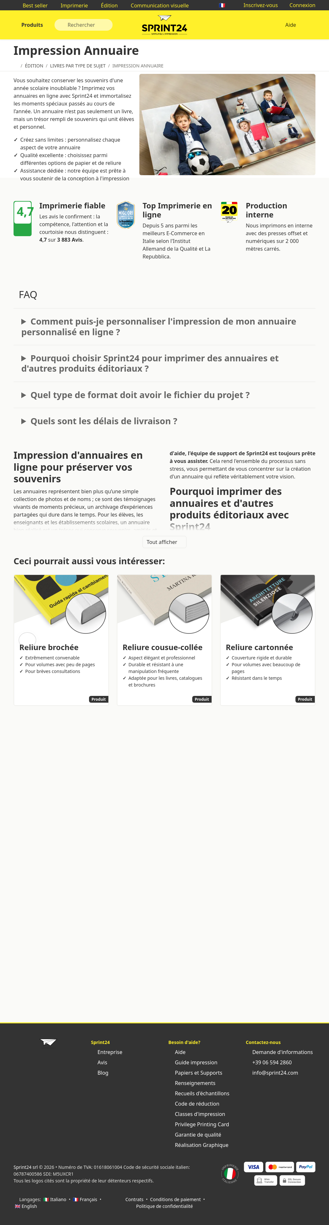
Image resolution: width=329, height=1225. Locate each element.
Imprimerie (71, 5)
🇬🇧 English (26, 1206)
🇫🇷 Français (85, 1199)
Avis (99, 1062)
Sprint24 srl (26, 1167)
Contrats (134, 1199)
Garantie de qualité (194, 1134)
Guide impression (192, 1062)
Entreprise (106, 1052)
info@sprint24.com (272, 1072)
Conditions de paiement (175, 1199)
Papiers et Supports (195, 1072)
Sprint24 (164, 26)
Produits (31, 24)
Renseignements (191, 1083)
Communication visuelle (156, 5)
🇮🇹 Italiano (55, 1199)
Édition (106, 5)
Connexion (299, 5)
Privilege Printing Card (198, 1124)
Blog (99, 1072)
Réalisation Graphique (198, 1145)
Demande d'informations (279, 1052)
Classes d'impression (196, 1114)
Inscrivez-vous (257, 5)
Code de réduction (193, 1103)
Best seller (32, 5)
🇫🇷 (225, 5)
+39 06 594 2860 (269, 1062)
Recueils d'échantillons (198, 1093)
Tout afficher (165, 542)
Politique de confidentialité (164, 1206)
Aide (291, 24)
